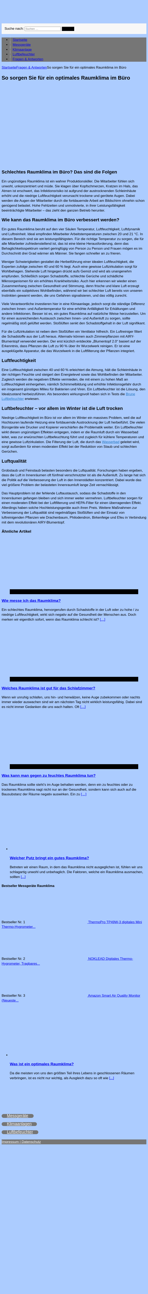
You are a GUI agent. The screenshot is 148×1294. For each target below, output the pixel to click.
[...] (23, 877)
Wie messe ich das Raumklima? (31, 600)
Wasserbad (110, 442)
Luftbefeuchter (24, 54)
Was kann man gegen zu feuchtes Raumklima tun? (49, 775)
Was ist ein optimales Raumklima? (42, 1064)
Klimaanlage (22, 50)
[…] (102, 619)
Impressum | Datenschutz (21, 1142)
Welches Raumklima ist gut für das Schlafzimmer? (48, 688)
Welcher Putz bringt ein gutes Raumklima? (49, 858)
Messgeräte (22, 45)
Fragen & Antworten (28, 59)
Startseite (20, 40)
